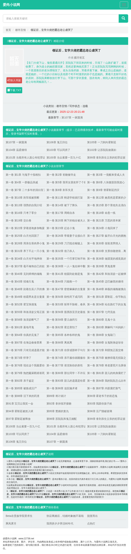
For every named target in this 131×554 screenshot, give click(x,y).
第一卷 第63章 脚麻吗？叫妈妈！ (105, 327)
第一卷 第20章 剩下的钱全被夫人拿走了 (65, 220)
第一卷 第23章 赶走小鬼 (61, 228)
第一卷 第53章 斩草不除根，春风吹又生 (65, 304)
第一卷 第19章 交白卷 (18, 220)
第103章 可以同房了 (58, 149)
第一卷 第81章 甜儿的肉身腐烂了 (105, 373)
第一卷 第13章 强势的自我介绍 (24, 205)
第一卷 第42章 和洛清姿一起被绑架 (105, 273)
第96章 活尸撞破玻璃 (99, 411)
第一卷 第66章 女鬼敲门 (101, 334)
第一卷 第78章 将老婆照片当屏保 (105, 365)
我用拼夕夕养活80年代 (60, 523)
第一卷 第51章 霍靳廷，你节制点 (105, 296)
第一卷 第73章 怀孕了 (18, 357)
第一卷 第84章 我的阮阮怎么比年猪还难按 (105, 380)
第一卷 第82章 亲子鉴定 (20, 380)
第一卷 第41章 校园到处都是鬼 (65, 273)
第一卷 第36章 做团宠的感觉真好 (105, 258)
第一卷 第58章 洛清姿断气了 (22, 319)
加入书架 (14, 80)
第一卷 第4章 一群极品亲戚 (22, 182)
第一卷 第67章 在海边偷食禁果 (24, 342)
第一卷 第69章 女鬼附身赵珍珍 (105, 342)
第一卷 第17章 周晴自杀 (61, 212)
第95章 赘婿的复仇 (58, 411)
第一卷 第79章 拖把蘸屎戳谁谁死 (24, 373)
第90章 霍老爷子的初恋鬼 (102, 395)
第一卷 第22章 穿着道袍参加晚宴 (24, 228)
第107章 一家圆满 (72, 117)
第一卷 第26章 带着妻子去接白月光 (65, 235)
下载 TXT (14, 90)
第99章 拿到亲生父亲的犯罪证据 (105, 157)
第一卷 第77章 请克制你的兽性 (65, 365)
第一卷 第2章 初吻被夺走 (61, 174)
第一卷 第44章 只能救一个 (62, 281)
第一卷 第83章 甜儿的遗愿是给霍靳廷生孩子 (65, 380)
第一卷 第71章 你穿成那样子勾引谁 (65, 350)
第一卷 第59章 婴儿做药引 (62, 319)
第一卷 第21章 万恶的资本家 (104, 220)
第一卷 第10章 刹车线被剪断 (22, 197)
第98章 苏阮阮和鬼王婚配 (62, 418)
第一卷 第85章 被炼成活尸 (21, 388)
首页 (8, 29)
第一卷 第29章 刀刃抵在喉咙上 (65, 243)
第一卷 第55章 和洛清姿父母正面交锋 (24, 312)
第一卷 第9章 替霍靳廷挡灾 (103, 189)
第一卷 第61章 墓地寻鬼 (20, 327)
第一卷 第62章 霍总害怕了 (62, 327)
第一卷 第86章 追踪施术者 (62, 388)
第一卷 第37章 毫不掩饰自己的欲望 (24, 266)
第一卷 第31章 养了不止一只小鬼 (24, 250)
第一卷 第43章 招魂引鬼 (20, 281)
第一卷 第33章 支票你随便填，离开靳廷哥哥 (105, 250)
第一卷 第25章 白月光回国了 (22, 235)
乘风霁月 (11, 523)
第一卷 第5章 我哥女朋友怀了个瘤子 (65, 182)
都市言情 (20, 29)
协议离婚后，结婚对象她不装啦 (65, 515)
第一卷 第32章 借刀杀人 (61, 250)
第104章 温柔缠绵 (16, 149)
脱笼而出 (92, 515)
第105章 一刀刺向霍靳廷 (101, 142)
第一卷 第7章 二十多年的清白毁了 (24, 189)
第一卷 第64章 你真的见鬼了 (22, 334)
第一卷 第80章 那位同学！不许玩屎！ (65, 373)
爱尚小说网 (11, 5)
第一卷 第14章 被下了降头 (62, 205)
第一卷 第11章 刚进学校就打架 (65, 197)
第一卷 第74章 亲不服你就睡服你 (65, 357)
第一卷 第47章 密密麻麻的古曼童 (65, 289)
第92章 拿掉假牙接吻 (59, 403)
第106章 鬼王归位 (57, 142)
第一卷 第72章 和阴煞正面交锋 (105, 350)
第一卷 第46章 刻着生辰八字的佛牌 (24, 289)
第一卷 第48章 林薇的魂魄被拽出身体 (105, 289)
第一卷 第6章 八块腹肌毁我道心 (105, 182)
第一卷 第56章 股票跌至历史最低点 (65, 312)
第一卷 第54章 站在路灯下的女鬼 (105, 304)
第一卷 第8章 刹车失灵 (60, 189)
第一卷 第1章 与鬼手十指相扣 (23, 174)
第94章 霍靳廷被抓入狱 (19, 411)
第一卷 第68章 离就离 (59, 342)
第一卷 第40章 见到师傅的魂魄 (24, 273)
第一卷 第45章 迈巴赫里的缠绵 (105, 281)
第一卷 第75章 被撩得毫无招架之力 (105, 357)
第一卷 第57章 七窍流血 (101, 312)
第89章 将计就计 (56, 395)
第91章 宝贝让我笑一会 (19, 403)
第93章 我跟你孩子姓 (99, 403)
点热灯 (91, 523)
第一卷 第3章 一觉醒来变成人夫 (105, 174)
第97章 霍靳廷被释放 (18, 418)
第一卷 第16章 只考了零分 (21, 212)
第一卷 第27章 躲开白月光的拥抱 (105, 235)
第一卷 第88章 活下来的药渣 (22, 395)
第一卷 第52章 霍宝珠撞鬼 (21, 304)
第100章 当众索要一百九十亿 (64, 157)
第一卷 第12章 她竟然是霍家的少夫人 (105, 197)
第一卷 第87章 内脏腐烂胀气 (104, 388)
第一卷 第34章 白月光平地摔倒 (24, 258)
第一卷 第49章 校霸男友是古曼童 (24, 296)
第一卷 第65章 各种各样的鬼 (63, 334)
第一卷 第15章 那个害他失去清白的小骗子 (105, 205)
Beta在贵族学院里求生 (19, 515)
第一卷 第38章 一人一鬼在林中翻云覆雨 (65, 266)
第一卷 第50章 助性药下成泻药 (65, 296)
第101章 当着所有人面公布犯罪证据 (24, 157)
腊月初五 (79, 57)
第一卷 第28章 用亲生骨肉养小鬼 (24, 243)
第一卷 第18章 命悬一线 (101, 212)
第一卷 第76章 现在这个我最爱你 (24, 365)
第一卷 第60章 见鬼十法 (101, 319)
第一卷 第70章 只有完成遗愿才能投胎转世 (24, 350)
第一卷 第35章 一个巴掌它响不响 (65, 258)
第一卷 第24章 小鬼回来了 (102, 228)
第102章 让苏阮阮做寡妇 (101, 149)
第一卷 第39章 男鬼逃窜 (101, 266)
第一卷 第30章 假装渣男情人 (104, 243)
